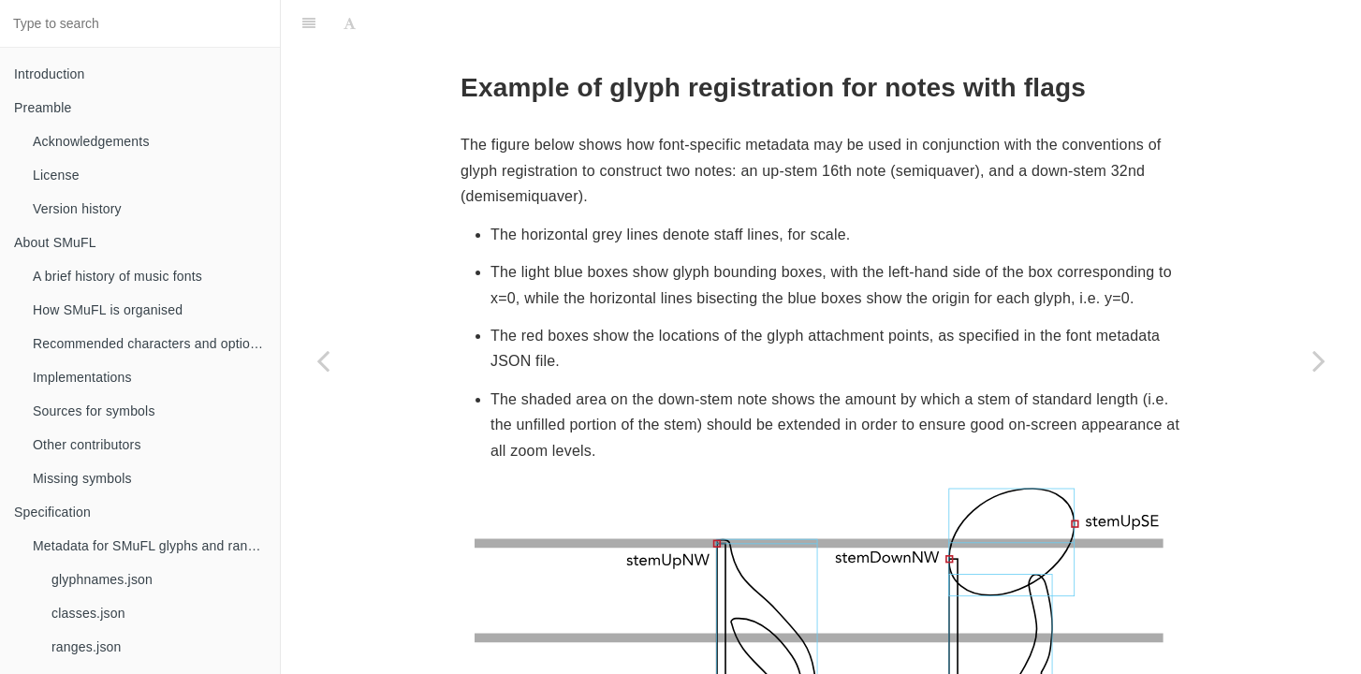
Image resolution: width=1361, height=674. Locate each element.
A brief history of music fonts (117, 276)
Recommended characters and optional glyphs (156, 343)
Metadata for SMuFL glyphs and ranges (151, 545)
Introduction (49, 73)
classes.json (88, 613)
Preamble (43, 107)
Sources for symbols (94, 410)
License (56, 175)
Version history (77, 208)
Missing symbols (82, 478)
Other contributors (87, 444)
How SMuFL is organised (108, 309)
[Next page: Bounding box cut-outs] (1319, 360)
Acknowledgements (91, 141)
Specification (52, 512)
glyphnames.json (102, 579)
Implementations (82, 377)
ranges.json (86, 646)
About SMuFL (55, 242)
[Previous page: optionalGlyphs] (323, 360)
